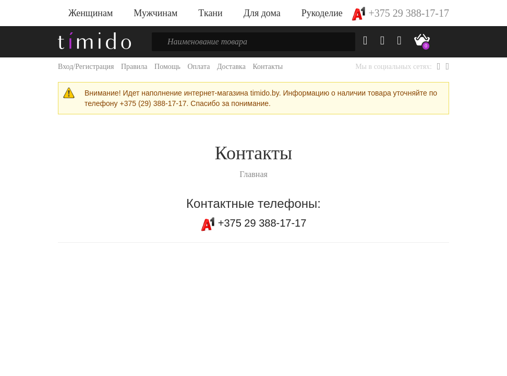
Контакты (267, 66)
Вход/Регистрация (86, 66)
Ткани (210, 13)
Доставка (231, 66)
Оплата (198, 66)
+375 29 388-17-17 (400, 13)
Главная (253, 174)
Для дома (262, 13)
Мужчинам (155, 13)
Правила (134, 66)
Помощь (167, 66)
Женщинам (90, 13)
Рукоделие (322, 13)
